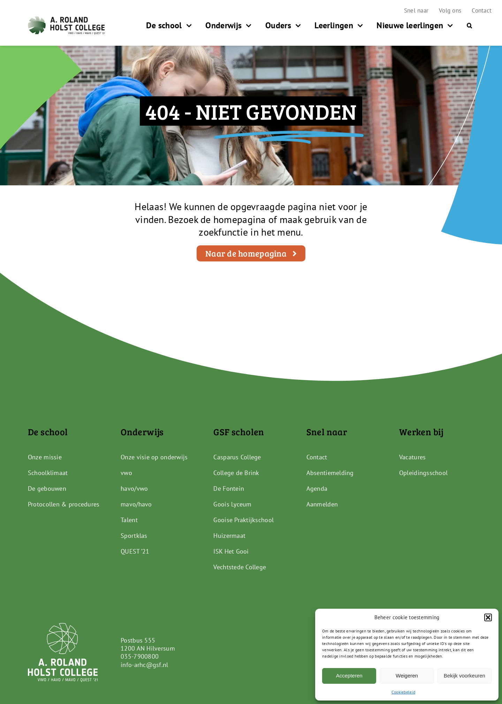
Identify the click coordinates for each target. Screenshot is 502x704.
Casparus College (237, 457)
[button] (488, 617)
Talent (129, 520)
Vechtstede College (239, 567)
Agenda (317, 488)
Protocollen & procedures (63, 504)
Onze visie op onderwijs (154, 457)
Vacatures (412, 457)
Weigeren (407, 676)
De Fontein (228, 488)
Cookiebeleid (403, 692)
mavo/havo (136, 504)
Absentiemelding (330, 473)
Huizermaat (229, 536)
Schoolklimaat (48, 473)
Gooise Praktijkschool (243, 520)
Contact (316, 457)
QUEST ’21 (135, 551)
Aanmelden (322, 504)
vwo (126, 473)
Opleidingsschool (423, 473)
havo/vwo (134, 488)
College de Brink (236, 473)
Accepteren (349, 676)
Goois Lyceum (232, 504)
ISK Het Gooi (231, 551)
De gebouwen (47, 488)
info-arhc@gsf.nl (144, 665)
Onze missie (45, 457)
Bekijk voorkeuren (464, 676)
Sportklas (134, 536)
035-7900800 (140, 656)
